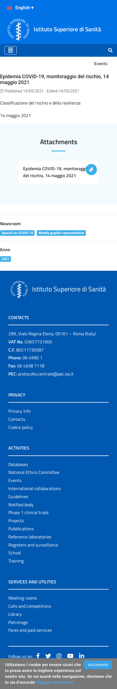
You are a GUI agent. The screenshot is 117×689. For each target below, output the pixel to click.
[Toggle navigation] (10, 50)
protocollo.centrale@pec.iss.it (46, 373)
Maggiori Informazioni (54, 682)
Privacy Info (19, 411)
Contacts (16, 419)
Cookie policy (20, 427)
